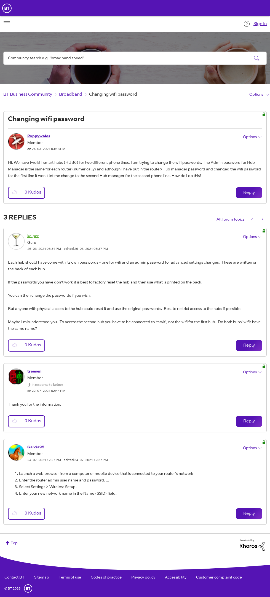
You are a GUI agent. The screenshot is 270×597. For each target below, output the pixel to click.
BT (28, 588)
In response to (47, 385)
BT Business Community (27, 94)
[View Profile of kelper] (33, 236)
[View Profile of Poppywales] (38, 136)
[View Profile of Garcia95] (35, 447)
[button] (15, 192)
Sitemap (41, 578)
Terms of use (70, 578)
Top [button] (14, 543)
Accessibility (175, 578)
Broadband (70, 94)
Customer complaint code (219, 578)
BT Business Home (7, 8)
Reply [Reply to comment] (249, 345)
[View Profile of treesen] (34, 372)
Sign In (260, 24)
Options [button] (256, 95)
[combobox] (135, 58)
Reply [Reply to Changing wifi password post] (249, 193)
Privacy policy (143, 578)
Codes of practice (106, 578)
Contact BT (14, 578)
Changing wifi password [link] (113, 94)
